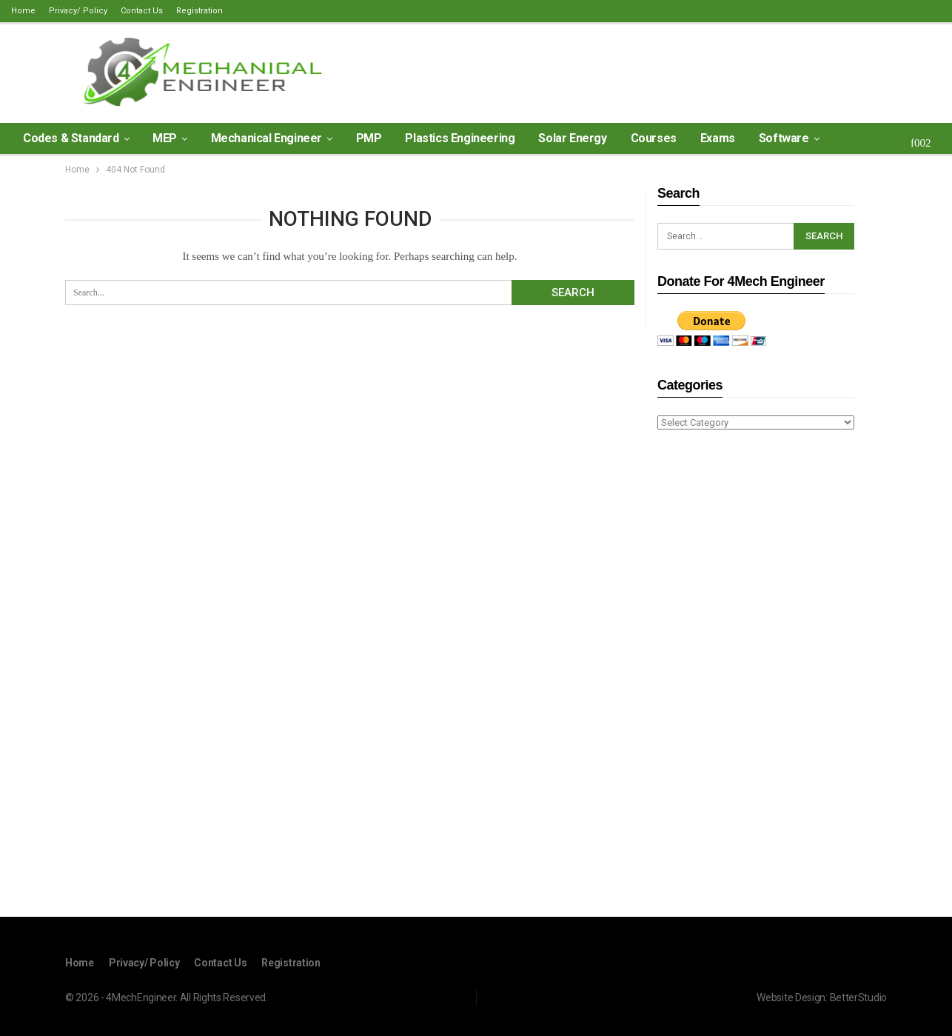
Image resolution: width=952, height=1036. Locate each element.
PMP (369, 138)
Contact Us (142, 11)
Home (23, 11)
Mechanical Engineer (266, 138)
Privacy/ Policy (78, 11)
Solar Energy (572, 138)
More (856, 138)
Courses (654, 138)
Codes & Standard (71, 138)
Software (784, 138)
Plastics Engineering (459, 138)
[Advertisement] (755, 675)
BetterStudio (858, 997)
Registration (199, 11)
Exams (717, 138)
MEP (164, 138)
